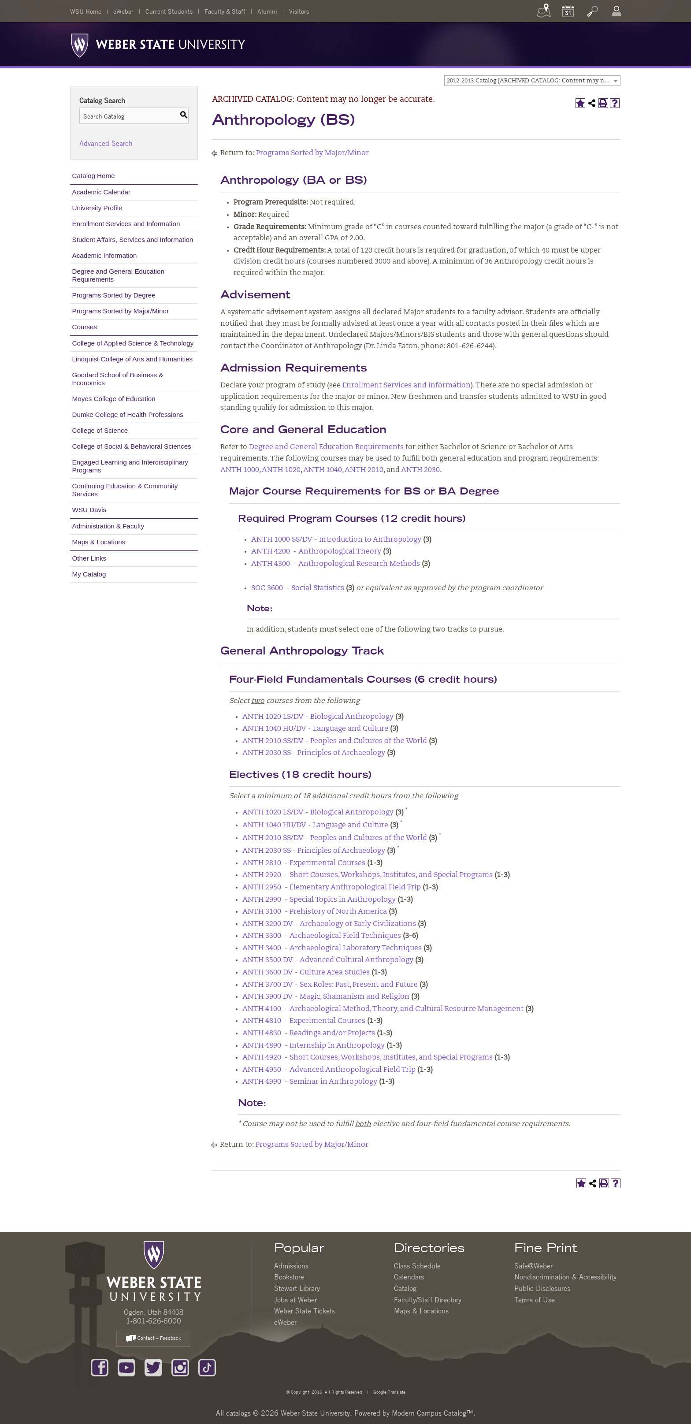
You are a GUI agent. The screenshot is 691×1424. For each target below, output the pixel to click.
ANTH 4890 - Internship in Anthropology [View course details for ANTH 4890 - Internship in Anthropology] (313, 1045)
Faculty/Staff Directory (427, 1299)
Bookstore (289, 1276)
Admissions (291, 1265)
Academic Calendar (101, 192)
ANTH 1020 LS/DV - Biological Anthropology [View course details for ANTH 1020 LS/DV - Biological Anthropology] (318, 717)
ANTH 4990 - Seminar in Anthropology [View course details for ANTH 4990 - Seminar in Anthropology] (309, 1082)
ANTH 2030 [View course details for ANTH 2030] (420, 470)
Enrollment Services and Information (126, 223)
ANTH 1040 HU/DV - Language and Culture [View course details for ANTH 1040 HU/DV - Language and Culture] (315, 728)
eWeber (123, 11)
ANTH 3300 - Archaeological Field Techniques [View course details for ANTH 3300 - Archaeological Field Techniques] (321, 936)
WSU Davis (89, 509)
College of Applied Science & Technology (133, 343)
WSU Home (85, 11)
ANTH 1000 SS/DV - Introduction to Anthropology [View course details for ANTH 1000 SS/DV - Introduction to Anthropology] (336, 539)
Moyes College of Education (114, 398)
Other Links (89, 558)
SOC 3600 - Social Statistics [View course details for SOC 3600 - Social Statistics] (297, 588)
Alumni (267, 11)
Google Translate (388, 1391)
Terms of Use (534, 1299)
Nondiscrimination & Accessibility (565, 1276)
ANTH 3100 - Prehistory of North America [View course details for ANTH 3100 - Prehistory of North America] (314, 911)
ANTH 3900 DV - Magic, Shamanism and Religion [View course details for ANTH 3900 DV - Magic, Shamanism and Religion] (325, 996)
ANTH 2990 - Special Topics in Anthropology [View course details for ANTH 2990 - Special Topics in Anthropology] (319, 899)
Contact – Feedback (153, 1339)
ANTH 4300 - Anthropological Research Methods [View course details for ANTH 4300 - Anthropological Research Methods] (335, 564)
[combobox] (532, 80)
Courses (84, 327)
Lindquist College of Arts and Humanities (132, 359)
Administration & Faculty (108, 526)
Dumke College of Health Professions (127, 414)
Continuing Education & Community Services (125, 490)
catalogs (238, 1413)
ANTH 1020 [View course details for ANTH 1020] (281, 470)
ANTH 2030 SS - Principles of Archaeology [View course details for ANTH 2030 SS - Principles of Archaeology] (313, 753)
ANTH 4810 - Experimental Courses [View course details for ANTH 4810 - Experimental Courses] (303, 1021)
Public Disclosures (542, 1288)
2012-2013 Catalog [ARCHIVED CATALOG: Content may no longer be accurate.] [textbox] (533, 81)
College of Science (100, 430)
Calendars (409, 1276)
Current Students (169, 11)
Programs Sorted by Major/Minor (120, 311)
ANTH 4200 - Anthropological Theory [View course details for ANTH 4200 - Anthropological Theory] (316, 551)
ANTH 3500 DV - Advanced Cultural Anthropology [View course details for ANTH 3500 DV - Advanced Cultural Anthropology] (327, 960)
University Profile (97, 208)
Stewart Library (297, 1288)
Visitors (299, 11)
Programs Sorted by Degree (114, 295)
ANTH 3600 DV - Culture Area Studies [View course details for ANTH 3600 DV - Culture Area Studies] (306, 972)
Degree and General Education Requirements (118, 275)
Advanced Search (106, 143)
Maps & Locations (99, 542)
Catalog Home (93, 175)
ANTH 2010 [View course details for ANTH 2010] (364, 470)
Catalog (405, 1288)
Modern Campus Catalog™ (432, 1413)
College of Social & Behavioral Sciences (131, 446)
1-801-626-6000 (153, 1320)
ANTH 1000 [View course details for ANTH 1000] (239, 470)
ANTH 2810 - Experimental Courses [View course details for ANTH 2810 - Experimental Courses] (303, 863)
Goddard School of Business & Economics (117, 379)
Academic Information (104, 255)
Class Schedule (417, 1265)
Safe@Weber (533, 1265)
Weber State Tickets (304, 1310)
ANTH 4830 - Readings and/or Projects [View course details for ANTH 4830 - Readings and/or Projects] (308, 1033)
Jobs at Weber (295, 1299)
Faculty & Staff (224, 11)
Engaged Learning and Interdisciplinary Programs (130, 466)
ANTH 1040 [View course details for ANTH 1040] (322, 470)
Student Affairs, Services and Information (132, 239)
